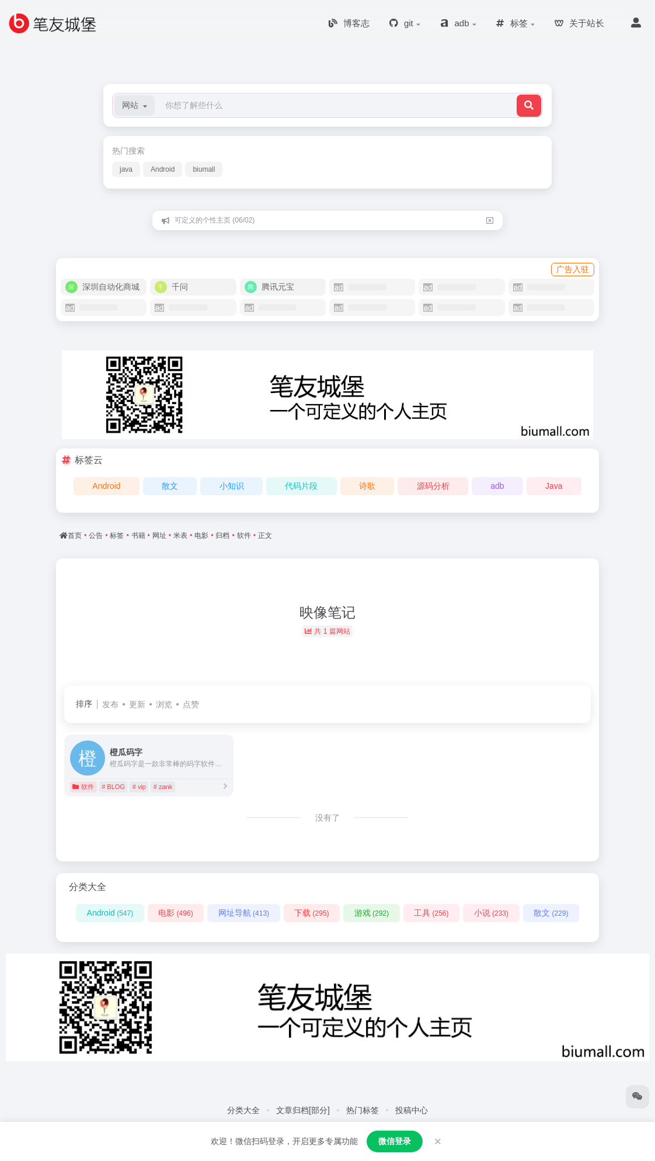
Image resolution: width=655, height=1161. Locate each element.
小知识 (232, 486)
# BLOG (113, 786)
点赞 (191, 704)
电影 (175, 912)
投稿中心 (411, 1110)
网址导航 (243, 912)
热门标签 (362, 1110)
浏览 (164, 704)
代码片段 (301, 486)
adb (497, 486)
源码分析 (433, 486)
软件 (83, 786)
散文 (170, 486)
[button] (134, 105)
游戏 (371, 912)
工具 (431, 912)
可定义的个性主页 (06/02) (215, 220)
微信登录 (394, 1141)
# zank (163, 786)
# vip (139, 786)
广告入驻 (572, 269)
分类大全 (243, 1110)
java (126, 169)
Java (554, 486)
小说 (491, 912)
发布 (110, 704)
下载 (311, 912)
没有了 (327, 817)
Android (163, 169)
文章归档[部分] (303, 1110)
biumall (204, 169)
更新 (137, 704)
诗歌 (367, 486)
